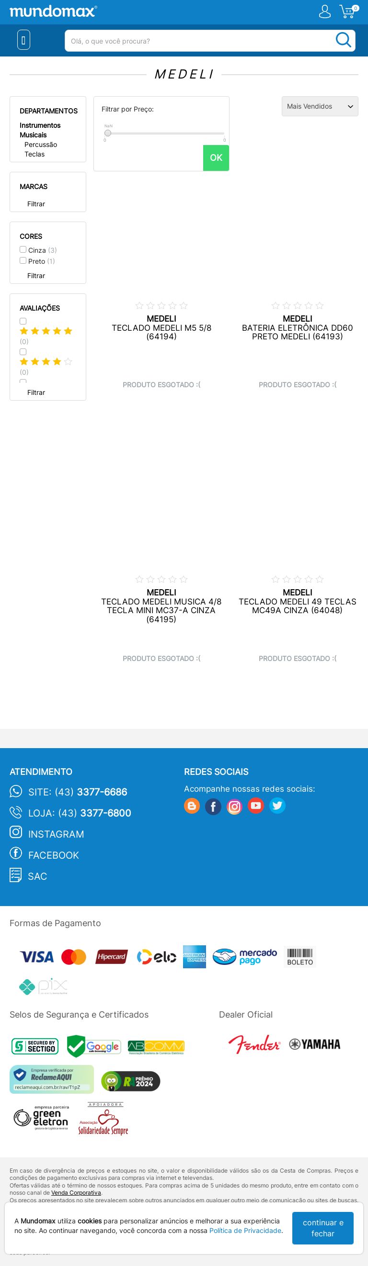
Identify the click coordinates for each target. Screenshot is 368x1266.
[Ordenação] (320, 106)
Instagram (56, 834)
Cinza (42, 250)
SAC (37, 876)
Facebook (53, 855)
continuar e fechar (323, 1228)
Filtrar (36, 204)
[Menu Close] (23, 40)
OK (216, 158)
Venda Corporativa (76, 1192)
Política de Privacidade (245, 1230)
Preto (41, 261)
